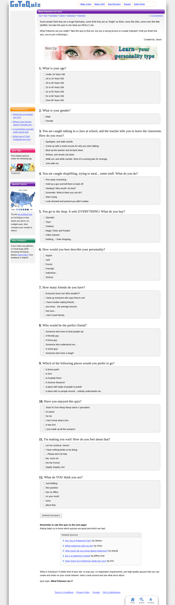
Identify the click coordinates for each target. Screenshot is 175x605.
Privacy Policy (83, 592)
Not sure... (49, 311)
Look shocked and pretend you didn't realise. (66, 201)
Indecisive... (50, 273)
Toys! (47, 222)
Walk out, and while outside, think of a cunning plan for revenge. (75, 159)
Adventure (71, 16)
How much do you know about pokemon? (86, 550)
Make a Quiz (85, 4)
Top (40, 16)
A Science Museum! (54, 382)
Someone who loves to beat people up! (63, 331)
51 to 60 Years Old (53, 96)
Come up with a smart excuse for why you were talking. (71, 146)
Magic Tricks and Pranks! (56, 230)
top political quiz (25, 214)
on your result (51, 496)
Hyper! (47, 255)
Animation (53, 16)
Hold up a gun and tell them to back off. (63, 184)
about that (49, 505)
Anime (62, 16)
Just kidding (50, 483)
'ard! (46, 260)
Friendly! (48, 268)
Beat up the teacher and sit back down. (63, 150)
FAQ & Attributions (111, 592)
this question (50, 487)
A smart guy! (50, 349)
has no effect (50, 492)
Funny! (48, 264)
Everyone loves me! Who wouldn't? (61, 293)
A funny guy (50, 340)
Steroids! (48, 217)
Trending (150, 601)
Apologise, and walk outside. (58, 141)
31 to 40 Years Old (53, 87)
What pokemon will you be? (79, 545)
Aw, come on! (51, 458)
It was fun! (49, 425)
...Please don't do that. (55, 454)
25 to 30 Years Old (53, 83)
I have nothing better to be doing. (60, 450)
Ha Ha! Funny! (51, 462)
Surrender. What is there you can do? (62, 192)
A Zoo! (47, 373)
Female (48, 121)
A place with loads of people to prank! (62, 387)
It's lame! (48, 412)
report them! (22, 255)
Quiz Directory (114, 4)
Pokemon (81, 16)
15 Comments (157, 16)
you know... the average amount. (60, 306)
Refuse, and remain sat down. (59, 154)
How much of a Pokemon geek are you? (86, 561)
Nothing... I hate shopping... (58, 239)
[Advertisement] (22, 56)
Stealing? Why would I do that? (59, 188)
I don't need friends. (54, 315)
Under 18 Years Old (54, 74)
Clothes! (48, 226)
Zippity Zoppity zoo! (54, 467)
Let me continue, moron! (56, 445)
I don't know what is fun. (56, 420)
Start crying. (50, 197)
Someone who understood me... (60, 344)
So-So (47, 416)
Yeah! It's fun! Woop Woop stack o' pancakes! (66, 407)
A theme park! (51, 369)
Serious (48, 277)
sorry (47, 500)
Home (132, 601)
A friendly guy (51, 336)
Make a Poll (100, 4)
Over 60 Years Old (53, 100)
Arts (45, 16)
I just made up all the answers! (59, 429)
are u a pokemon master (77, 555)
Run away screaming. (55, 179)
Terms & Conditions (64, 592)
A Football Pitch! (52, 378)
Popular (127, 4)
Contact (96, 592)
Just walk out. (51, 163)
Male (47, 116)
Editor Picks (139, 4)
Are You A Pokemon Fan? (78, 540)
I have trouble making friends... (59, 302)
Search (141, 601)
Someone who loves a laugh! (58, 353)
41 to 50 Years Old (53, 91)
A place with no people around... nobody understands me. (72, 391)
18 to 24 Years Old (53, 78)
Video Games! (51, 235)
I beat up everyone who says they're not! (64, 298)
